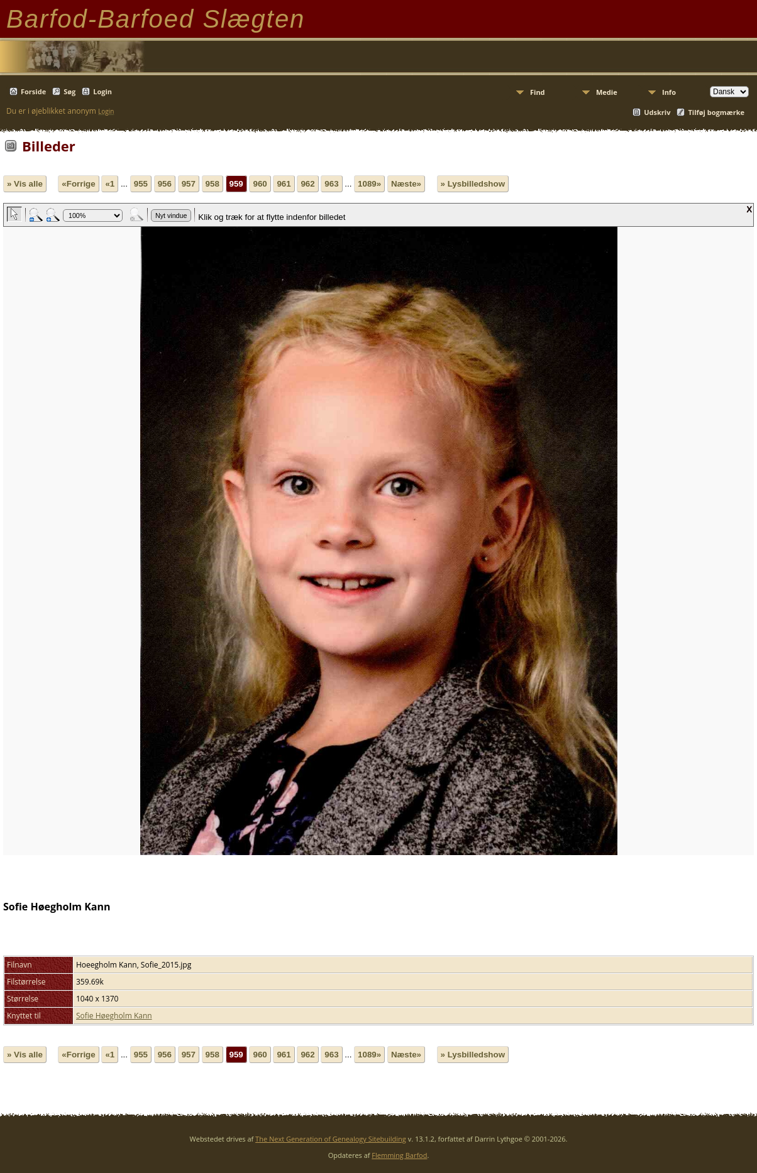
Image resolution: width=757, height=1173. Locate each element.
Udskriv (657, 112)
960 (260, 183)
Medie (606, 92)
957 (189, 183)
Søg (69, 91)
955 (141, 183)
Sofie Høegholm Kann (114, 1015)
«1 (109, 183)
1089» (369, 183)
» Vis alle (25, 183)
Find (537, 92)
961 (283, 183)
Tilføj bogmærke (716, 112)
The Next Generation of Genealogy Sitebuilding (330, 1138)
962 (307, 183)
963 (331, 183)
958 (212, 183)
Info (669, 92)
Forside (33, 91)
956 (165, 183)
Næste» (406, 183)
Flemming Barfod (399, 1155)
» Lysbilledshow (473, 183)
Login (102, 91)
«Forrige (78, 183)
